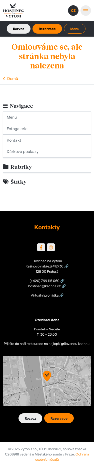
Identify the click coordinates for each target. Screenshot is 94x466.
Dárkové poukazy (22, 151)
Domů (12, 78)
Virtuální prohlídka (44, 295)
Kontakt (14, 140)
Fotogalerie (17, 128)
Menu (12, 117)
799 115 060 (50, 280)
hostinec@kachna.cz (44, 286)
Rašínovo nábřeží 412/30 (45, 266)
